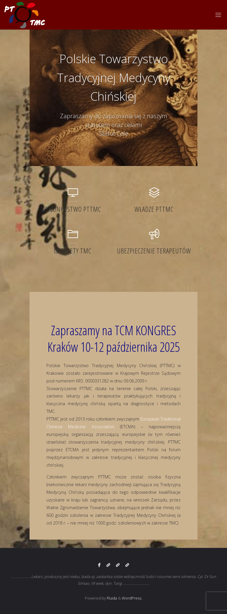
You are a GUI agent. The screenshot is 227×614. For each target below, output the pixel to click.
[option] (113, 98)
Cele (122, 134)
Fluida (111, 598)
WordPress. (132, 598)
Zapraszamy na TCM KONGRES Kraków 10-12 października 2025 (114, 338)
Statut (107, 134)
